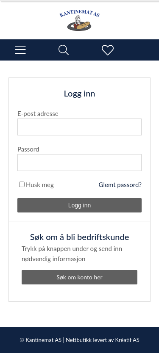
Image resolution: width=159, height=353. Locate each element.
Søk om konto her (79, 277)
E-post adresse (38, 113)
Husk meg (40, 184)
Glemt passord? (120, 184)
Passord (28, 149)
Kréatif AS (127, 339)
